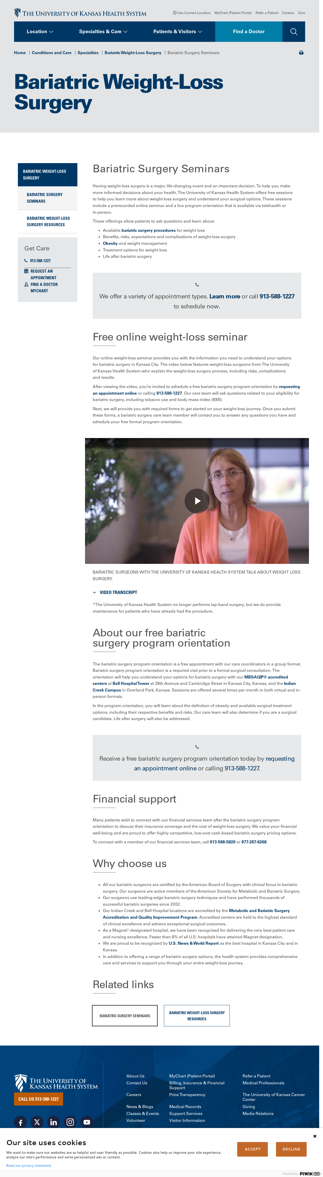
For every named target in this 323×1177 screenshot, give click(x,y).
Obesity (110, 244)
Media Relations (258, 1114)
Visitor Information (187, 1121)
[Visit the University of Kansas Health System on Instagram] (70, 1123)
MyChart (39, 292)
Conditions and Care (51, 53)
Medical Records (185, 1107)
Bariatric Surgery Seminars (45, 199)
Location (37, 33)
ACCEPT (252, 1149)
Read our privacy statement (28, 1165)
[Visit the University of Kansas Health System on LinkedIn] (53, 1123)
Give (301, 14)
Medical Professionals (263, 1084)
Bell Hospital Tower (131, 684)
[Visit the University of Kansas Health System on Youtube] (86, 1123)
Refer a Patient (267, 14)
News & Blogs (139, 1107)
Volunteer (135, 1121)
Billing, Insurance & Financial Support (196, 1086)
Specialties (88, 53)
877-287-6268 (254, 843)
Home (20, 53)
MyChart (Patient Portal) (233, 14)
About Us (135, 1077)
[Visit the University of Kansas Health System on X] (37, 1123)
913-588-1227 (37, 261)
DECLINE (291, 1149)
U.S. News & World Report (194, 944)
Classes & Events (142, 1114)
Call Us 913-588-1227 (38, 1100)
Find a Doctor (249, 33)
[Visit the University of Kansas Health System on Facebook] (20, 1123)
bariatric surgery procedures (149, 231)
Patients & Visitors (174, 33)
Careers (288, 14)
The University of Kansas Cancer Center (274, 1098)
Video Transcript (114, 594)
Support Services (185, 1114)
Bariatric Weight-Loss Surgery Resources (48, 222)
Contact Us (136, 1084)
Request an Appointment (43, 276)
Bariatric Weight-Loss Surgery (133, 53)
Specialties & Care (100, 33)
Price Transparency (187, 1096)
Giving (249, 1107)
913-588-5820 (222, 843)
